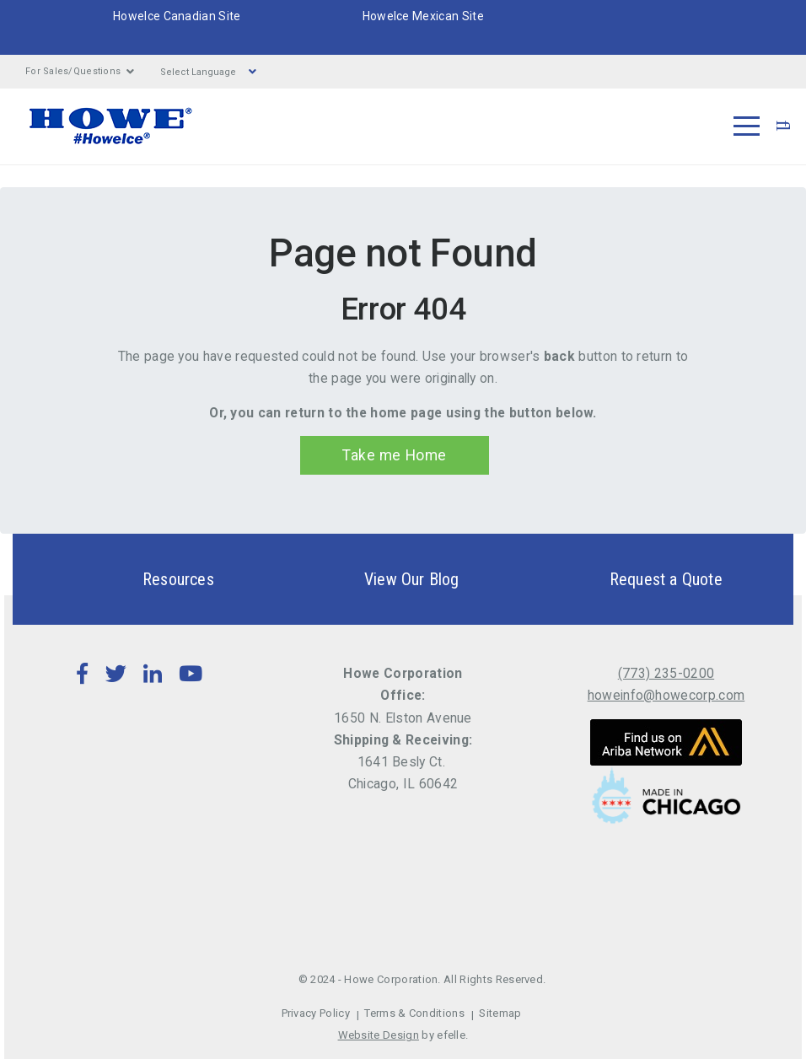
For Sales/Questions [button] (80, 72)
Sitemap (500, 1013)
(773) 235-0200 (666, 673)
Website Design (378, 1035)
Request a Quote (637, 579)
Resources (148, 579)
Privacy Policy (316, 1013)
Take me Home (394, 455)
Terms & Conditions (414, 1013)
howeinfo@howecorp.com (666, 695)
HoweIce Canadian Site (177, 16)
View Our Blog (382, 579)
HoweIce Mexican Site (423, 16)
